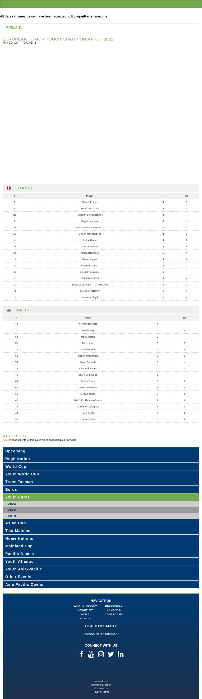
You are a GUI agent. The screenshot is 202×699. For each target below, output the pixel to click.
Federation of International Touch (101, 671)
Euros (11, 489)
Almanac (114, 610)
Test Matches (18, 531)
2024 (12, 504)
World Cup (15, 466)
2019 (12, 516)
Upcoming (15, 451)
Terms (106, 692)
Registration (17, 459)
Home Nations (19, 538)
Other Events (18, 577)
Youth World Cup (22, 474)
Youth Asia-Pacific (23, 569)
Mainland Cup (19, 546)
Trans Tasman (19, 482)
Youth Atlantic (19, 561)
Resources (114, 606)
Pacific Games (19, 554)
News (85, 614)
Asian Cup (15, 523)
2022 (12, 510)
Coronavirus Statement (101, 634)
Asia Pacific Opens (24, 584)
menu (197, 3)
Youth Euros (17, 497)
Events (85, 618)
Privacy (97, 692)
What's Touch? (85, 606)
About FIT (85, 610)
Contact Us (114, 614)
